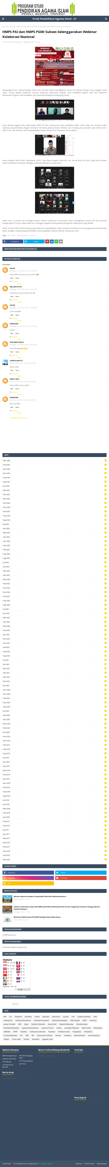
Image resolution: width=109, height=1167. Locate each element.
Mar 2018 (55, 809)
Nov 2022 (55, 592)
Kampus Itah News (9, 1059)
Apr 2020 (55, 719)
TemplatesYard (21, 1164)
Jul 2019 (55, 758)
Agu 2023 (55, 558)
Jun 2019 (55, 762)
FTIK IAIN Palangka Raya (26, 1057)
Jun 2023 (55, 567)
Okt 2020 (55, 698)
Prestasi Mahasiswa (10, 1035)
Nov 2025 (55, 473)
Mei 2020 (55, 715)
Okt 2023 (55, 550)
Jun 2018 (55, 804)
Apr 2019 (55, 766)
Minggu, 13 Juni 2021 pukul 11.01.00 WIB (24, 289)
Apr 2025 (55, 494)
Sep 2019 (55, 749)
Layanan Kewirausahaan (30, 1028)
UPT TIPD (22, 1064)
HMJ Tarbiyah (75, 1020)
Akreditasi (28, 1017)
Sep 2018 (55, 792)
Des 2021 (55, 639)
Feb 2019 (55, 775)
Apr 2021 (55, 673)
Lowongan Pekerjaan (71, 1028)
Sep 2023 (55, 554)
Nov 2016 (55, 851)
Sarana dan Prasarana (44, 1035)
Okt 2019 (55, 745)
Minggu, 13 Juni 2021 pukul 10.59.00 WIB (24, 271)
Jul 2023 (55, 562)
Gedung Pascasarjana (41, 1020)
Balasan (14, 281)
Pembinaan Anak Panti (37, 1032)
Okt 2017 (55, 821)
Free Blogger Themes (45, 1164)
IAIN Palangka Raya (9, 1056)
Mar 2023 (55, 579)
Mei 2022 (55, 617)
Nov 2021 (55, 643)
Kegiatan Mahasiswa (66, 1024)
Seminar (12, 26)
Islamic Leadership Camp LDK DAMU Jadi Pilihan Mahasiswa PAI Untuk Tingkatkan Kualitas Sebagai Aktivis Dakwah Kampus (57, 908)
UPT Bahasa (6, 1062)
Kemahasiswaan (22, 235)
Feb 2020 (55, 728)
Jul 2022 (55, 609)
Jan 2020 (55, 732)
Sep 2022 (55, 601)
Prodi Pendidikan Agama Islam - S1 (54, 18)
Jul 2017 (55, 830)
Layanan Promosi (47, 1028)
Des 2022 (55, 588)
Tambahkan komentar (18, 418)
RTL (21, 1035)
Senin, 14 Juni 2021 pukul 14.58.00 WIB (23, 381)
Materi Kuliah (86, 1028)
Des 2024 (55, 503)
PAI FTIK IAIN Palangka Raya (13, 42)
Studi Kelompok (79, 1035)
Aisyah (12, 305)
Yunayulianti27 (16, 361)
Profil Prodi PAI (89, 1164)
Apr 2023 (55, 575)
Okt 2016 (55, 855)
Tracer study (16, 1039)
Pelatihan (24, 1032)
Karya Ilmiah (52, 1024)
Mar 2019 (55, 770)
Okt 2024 (55, 511)
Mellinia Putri (16, 287)
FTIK (9, 235)
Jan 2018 (55, 817)
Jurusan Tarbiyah (9, 1024)
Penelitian (51, 1032)
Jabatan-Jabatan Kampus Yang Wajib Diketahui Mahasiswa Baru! (40, 896)
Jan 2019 (55, 779)
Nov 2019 (55, 741)
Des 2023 (55, 541)
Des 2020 (55, 690)
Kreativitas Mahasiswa (11, 1028)
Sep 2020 (55, 702)
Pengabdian (77, 1032)
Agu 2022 (55, 605)
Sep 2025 (55, 477)
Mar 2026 (55, 460)
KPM (19, 1024)
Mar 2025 (55, 499)
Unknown (14, 324)
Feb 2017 (55, 847)
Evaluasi (66, 1017)
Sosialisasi (67, 1035)
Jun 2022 (55, 613)
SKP (33, 1035)
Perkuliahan (88, 1032)
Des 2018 (55, 783)
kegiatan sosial (47, 1039)
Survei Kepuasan (93, 1035)
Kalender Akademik (38, 1024)
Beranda (5, 26)
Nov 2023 (55, 545)
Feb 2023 (55, 584)
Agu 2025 (55, 482)
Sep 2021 (55, 651)
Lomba (59, 1028)
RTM (27, 1035)
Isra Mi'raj (93, 1020)
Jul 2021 (55, 660)
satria (12, 268)
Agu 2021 (55, 656)
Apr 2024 (55, 537)
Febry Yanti (14, 379)
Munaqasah (98, 1028)
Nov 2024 (55, 507)
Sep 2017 (55, 825)
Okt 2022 (55, 596)
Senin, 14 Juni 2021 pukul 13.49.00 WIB (23, 363)
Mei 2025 (55, 490)
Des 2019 (55, 736)
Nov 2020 (55, 694)
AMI (5, 1017)
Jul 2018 (55, 800)
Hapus (17, 278)
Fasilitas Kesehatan (84, 1017)
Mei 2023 (55, 571)
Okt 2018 (55, 787)
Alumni (37, 1017)
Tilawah (6, 1039)
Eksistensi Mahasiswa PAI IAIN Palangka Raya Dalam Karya (37, 917)
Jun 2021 (55, 664)
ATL (10, 1017)
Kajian (26, 1024)
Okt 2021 (55, 647)
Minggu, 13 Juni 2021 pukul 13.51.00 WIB (24, 326)
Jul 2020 (55, 711)
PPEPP (15, 1032)
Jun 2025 (55, 486)
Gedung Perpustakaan (59, 1020)
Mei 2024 (55, 533)
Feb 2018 (55, 813)
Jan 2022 (55, 634)
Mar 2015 (55, 859)
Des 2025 (55, 469)
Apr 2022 (55, 622)
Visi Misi (26, 1039)
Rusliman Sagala (17, 342)
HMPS (14, 235)
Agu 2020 (55, 707)
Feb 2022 (55, 630)
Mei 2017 (55, 838)
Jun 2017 (55, 834)
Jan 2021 (55, 685)
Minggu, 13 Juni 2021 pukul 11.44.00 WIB (24, 308)
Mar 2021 (55, 677)
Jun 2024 (55, 528)
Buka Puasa (56, 1017)
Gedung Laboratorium (23, 1020)
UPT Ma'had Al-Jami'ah (8, 1066)
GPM (95, 1017)
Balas (11, 278)
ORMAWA (7, 1032)
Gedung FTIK (8, 1020)
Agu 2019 (55, 753)
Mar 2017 (55, 842)
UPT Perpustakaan (26, 1061)
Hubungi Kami (102, 1164)
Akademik (18, 1017)
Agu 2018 (55, 796)
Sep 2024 (55, 516)
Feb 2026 (55, 465)
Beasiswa (46, 1017)
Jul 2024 (55, 524)
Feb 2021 (55, 681)
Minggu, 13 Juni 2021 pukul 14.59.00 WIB (24, 345)
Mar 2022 (55, 626)
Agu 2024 (55, 520)
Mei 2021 (55, 668)
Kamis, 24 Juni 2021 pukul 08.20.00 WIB (23, 400)
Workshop (35, 1039)
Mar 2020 (55, 724)
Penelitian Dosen (64, 1032)
